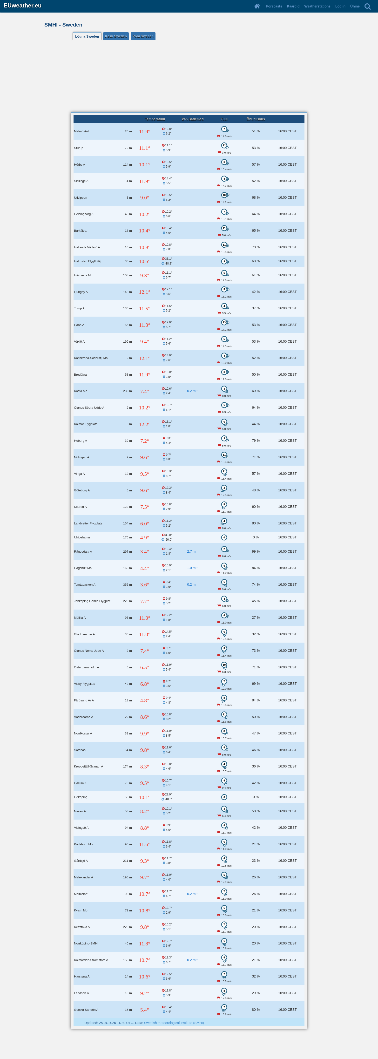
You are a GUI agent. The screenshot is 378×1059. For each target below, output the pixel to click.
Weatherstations (317, 6)
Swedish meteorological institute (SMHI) (174, 1023)
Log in (340, 6)
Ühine (355, 6)
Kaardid (293, 6)
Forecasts (274, 6)
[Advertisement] (189, 76)
